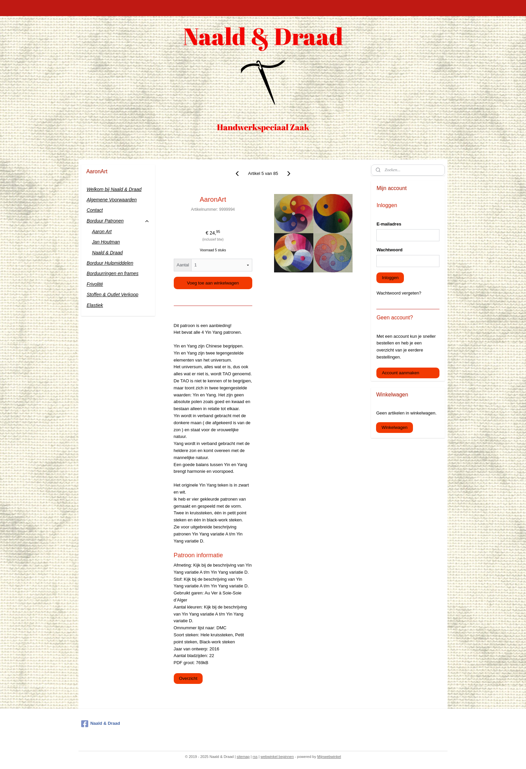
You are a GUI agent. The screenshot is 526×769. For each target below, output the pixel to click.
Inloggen (390, 277)
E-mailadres (388, 224)
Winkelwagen (394, 427)
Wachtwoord (389, 249)
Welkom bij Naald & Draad (114, 189)
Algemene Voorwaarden (112, 199)
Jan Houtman (106, 242)
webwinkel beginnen (277, 757)
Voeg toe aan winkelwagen (213, 282)
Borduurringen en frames (113, 273)
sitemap (243, 757)
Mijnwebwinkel (329, 757)
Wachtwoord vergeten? (398, 293)
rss (255, 757)
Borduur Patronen (118, 221)
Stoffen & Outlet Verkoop (112, 294)
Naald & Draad (107, 252)
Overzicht (188, 678)
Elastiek (95, 305)
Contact (95, 210)
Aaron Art (102, 231)
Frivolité (95, 284)
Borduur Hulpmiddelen (110, 263)
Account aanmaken (400, 372)
